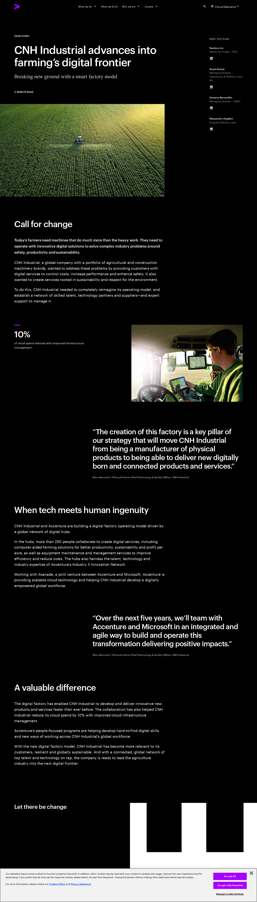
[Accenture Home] (25, 6)
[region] (128, 885)
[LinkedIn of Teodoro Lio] (211, 58)
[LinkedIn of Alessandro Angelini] (211, 129)
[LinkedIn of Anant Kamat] (211, 87)
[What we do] (87, 6)
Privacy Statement (80, 884)
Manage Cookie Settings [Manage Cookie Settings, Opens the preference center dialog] (230, 894)
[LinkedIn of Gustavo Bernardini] (211, 108)
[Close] (251, 873)
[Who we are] (131, 6)
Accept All (230, 876)
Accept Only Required (230, 885)
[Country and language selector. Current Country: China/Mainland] (225, 6)
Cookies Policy (57, 884)
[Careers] (151, 6)
